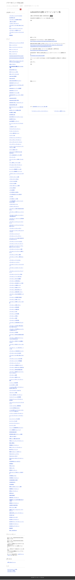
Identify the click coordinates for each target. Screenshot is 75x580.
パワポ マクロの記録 (13, 181)
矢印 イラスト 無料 (13, 507)
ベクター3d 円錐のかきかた (14, 408)
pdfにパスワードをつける (14, 74)
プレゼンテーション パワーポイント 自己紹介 (16, 400)
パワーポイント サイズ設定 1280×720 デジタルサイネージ (16, 239)
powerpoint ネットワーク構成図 (15, 88)
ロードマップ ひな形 (13, 421)
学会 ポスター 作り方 (13, 456)
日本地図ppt (11, 484)
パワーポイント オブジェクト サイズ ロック (16, 223)
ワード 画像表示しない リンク (15, 430)
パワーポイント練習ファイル (59, 111)
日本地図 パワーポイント (14, 478)
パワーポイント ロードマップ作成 (15, 274)
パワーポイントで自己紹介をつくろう (16, 351)
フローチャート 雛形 (13, 392)
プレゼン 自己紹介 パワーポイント (15, 395)
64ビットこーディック (13, 49)
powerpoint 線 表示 (12, 98)
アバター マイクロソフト (14, 131)
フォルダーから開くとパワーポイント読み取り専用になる (16, 388)
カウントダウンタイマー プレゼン (15, 142)
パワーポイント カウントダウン (15, 228)
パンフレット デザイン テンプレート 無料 (16, 380)
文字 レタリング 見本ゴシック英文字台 (16, 473)
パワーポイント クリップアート (15, 236)
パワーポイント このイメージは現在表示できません (16, 219)
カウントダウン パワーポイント (15, 140)
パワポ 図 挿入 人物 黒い (14, 192)
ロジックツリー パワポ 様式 (14, 419)
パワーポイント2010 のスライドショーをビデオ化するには (16, 339)
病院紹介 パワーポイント (14, 503)
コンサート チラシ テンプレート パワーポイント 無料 (16, 147)
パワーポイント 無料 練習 (14, 307)
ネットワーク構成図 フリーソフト (15, 171)
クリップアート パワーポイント (15, 144)
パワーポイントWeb (11, 570)
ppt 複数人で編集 (12, 112)
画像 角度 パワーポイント (14, 497)
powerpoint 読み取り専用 (14, 100)
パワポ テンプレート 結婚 (14, 177)
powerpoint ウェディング (14, 83)
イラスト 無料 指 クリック (14, 133)
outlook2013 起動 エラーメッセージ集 (16, 67)
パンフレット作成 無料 (13, 383)
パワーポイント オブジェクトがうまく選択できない (16, 226)
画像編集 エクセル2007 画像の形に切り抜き (16, 501)
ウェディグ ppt (12, 135)
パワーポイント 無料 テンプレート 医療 (16, 303)
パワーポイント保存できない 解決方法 (16, 367)
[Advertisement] (48, 29)
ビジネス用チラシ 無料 (13, 385)
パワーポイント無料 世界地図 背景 (15, 369)
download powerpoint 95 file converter (16, 56)
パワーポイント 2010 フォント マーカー (16, 213)
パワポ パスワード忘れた (14, 179)
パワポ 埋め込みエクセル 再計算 (15, 194)
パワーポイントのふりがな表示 (15, 353)
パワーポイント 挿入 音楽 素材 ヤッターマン (16, 295)
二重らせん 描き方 (12, 21)
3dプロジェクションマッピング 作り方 (16, 43)
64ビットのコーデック (13, 51)
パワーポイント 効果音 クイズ (15, 30)
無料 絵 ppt (11, 493)
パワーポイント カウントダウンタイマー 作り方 (16, 231)
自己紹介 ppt (11, 515)
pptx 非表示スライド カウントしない (16, 117)
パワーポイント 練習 (13, 318)
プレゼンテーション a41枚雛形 (15, 397)
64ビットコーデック (13, 54)
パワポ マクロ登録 (12, 183)
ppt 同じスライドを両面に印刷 (15, 110)
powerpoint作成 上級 (13, 105)
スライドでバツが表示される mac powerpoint (15, 153)
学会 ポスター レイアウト (14, 454)
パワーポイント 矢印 (13, 311)
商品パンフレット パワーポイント (15, 447)
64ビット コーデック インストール (15, 28)
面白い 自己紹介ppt (13, 530)
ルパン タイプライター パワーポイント (16, 416)
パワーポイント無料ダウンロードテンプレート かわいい (16, 373)
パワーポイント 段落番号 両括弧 (15, 297)
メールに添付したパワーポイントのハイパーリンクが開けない (16, 411)
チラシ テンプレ (12, 157)
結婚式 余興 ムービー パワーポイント (16, 513)
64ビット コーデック (13, 45)
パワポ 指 (11, 196)
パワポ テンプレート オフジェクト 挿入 (16, 174)
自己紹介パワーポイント (14, 524)
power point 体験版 (12, 76)
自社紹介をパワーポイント (14, 526)
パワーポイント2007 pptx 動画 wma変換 (16, 335)
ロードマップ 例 (12, 425)
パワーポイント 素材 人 (13, 316)
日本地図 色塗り (12, 482)
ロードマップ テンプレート (14, 423)
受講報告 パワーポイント (14, 445)
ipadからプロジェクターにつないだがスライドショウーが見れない (16, 62)
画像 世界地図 (12, 495)
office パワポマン (12, 64)
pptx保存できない (12, 119)
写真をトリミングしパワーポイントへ (16, 441)
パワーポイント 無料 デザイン (15, 305)
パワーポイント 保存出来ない (14, 281)
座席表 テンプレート (13, 470)
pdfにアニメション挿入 (13, 72)
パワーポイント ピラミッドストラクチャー (40, 111)
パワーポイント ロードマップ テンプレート (16, 272)
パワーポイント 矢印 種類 (14, 314)
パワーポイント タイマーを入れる (15, 16)
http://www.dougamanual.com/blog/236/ (16, 59)
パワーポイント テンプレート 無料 (15, 249)
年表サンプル (11, 468)
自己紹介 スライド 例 (13, 517)
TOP (12, 6)
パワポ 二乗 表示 (12, 188)
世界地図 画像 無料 (13, 432)
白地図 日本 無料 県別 (13, 505)
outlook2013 (35, 106)
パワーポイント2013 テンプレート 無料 (16, 345)
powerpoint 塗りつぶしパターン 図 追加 (16, 96)
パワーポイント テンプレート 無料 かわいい (16, 252)
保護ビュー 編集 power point (14, 438)
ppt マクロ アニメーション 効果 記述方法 (16, 108)
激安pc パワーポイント (13, 491)
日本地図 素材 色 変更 (13, 480)
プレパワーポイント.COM (12, 569)
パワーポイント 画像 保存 (14, 309)
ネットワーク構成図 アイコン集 (15, 169)
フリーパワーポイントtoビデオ (15, 390)
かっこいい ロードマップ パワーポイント (16, 124)
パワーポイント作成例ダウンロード (16, 365)
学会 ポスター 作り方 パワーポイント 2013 (16, 459)
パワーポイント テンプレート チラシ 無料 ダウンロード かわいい (16, 247)
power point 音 (12, 78)
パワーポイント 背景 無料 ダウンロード (16, 323)
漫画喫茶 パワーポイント (14, 489)
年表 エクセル (12, 466)
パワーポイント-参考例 (13, 332)
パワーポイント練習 (13, 375)
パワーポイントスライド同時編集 (15, 361)
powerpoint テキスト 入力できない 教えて (16, 86)
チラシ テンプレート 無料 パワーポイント (16, 160)
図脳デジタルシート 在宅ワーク (15, 452)
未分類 (51, 16)
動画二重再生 (11, 443)
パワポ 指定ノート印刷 (13, 199)
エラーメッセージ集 (41, 106)
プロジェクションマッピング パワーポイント (16, 403)
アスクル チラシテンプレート (14, 129)
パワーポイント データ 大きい (15, 260)
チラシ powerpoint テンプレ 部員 (15, 155)
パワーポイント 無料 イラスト (15, 299)
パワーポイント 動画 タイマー (15, 287)
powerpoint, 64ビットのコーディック (16, 102)
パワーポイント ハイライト (14, 262)
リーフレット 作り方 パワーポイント (16, 413)
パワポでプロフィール (13, 204)
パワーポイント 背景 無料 (14, 320)
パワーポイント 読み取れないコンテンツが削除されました (16, 330)
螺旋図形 (11, 35)
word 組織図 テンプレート (14, 121)
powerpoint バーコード (13, 90)
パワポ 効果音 (12, 190)
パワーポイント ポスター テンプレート (16, 269)
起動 (46, 106)
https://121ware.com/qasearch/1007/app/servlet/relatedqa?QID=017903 (43, 41)
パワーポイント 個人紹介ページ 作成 (16, 283)
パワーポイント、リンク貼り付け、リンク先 (16, 349)
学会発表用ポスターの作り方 (14, 461)
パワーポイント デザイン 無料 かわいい (16, 258)
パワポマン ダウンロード (14, 23)
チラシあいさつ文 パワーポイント (15, 165)
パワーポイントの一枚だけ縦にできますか (16, 356)
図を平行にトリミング (13, 449)
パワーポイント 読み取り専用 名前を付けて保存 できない (16, 327)
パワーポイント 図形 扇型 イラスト (16, 292)
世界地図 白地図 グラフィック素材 (15, 434)
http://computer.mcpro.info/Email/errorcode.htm (39, 50)
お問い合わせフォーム (11, 562)
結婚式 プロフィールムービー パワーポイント (16, 510)
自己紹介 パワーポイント (14, 519)
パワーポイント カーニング (14, 234)
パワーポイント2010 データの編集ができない (16, 342)
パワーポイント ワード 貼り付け (15, 276)
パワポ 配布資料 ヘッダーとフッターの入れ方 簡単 (16, 202)
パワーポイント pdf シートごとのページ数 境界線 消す (16, 216)
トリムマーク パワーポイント (14, 167)
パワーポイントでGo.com (17, 3)
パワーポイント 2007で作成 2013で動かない (16, 210)
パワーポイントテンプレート (14, 363)
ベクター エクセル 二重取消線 (15, 406)
